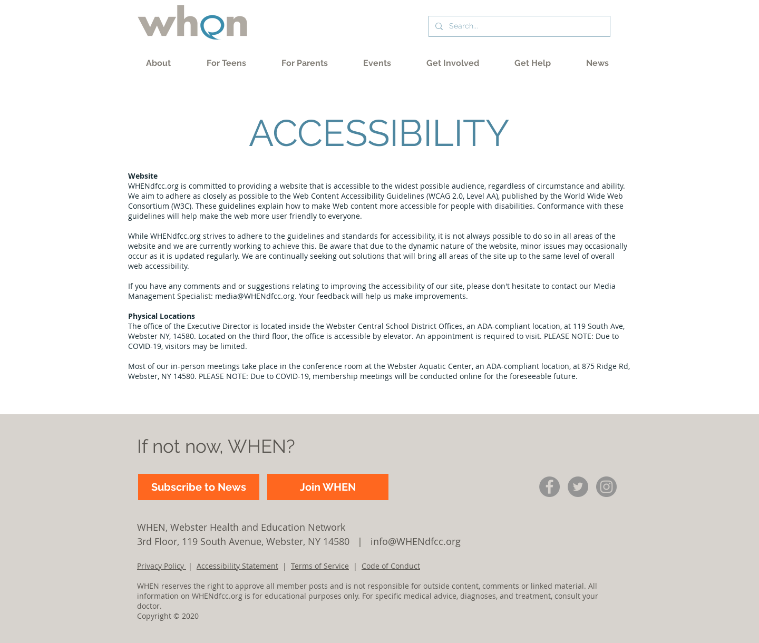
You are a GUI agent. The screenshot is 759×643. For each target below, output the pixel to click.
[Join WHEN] (327, 487)
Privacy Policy (161, 566)
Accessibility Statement (237, 566)
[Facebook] (549, 486)
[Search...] (518, 26)
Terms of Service (320, 566)
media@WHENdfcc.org (255, 296)
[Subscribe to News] (198, 487)
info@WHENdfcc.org (416, 541)
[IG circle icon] (606, 486)
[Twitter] (578, 486)
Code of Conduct (391, 566)
